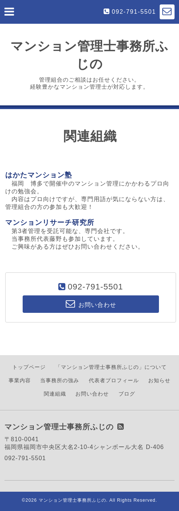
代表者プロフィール (114, 380)
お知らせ (159, 380)
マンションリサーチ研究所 (49, 222)
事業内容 (20, 380)
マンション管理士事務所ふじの (72, 500)
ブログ (126, 394)
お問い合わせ (92, 394)
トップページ (29, 367)
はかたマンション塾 (38, 175)
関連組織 (55, 394)
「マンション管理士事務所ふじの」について (111, 367)
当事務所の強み (59, 380)
